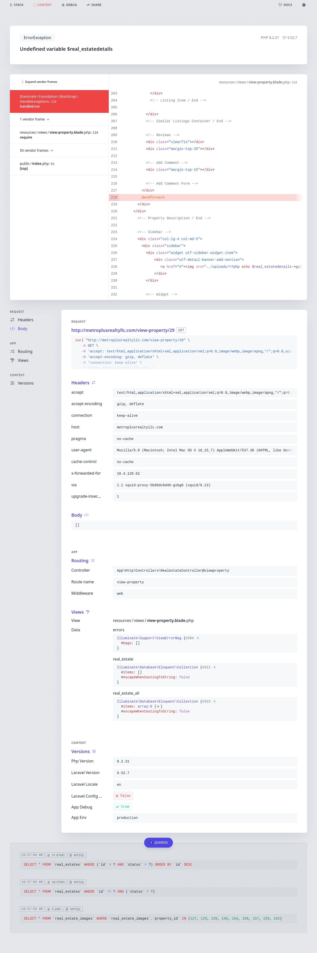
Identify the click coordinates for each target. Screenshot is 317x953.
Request (17, 312)
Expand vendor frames (39, 82)
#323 (209, 702)
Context (17, 375)
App (13, 343)
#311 (209, 667)
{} (158, 643)
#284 (192, 638)
